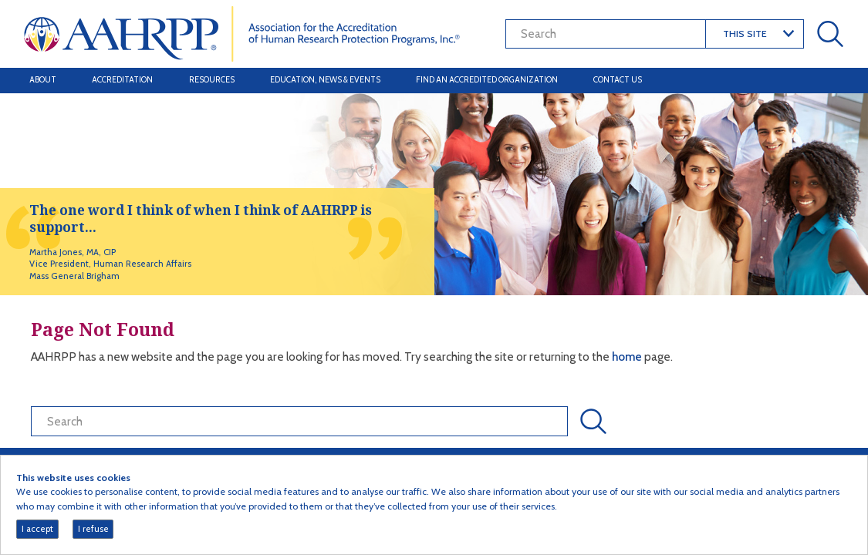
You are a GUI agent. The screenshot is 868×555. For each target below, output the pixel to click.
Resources (212, 80)
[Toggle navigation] (828, 80)
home (628, 356)
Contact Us (617, 80)
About (42, 80)
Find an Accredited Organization (487, 80)
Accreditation (122, 80)
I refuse (93, 528)
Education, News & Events (325, 80)
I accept (37, 528)
